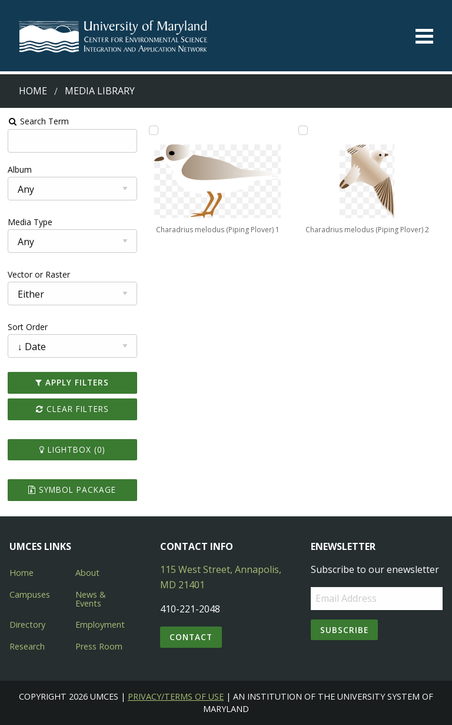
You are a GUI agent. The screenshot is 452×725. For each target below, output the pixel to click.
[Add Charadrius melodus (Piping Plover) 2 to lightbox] (303, 130)
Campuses (29, 594)
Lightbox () (72, 449)
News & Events (90, 598)
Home (33, 90)
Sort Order (28, 326)
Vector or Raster (39, 274)
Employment (100, 624)
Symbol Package (72, 489)
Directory (27, 624)
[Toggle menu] (424, 36)
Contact (191, 636)
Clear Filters (72, 408)
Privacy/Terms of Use (176, 696)
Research (27, 646)
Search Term (38, 121)
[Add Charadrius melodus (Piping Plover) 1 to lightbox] (153, 130)
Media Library (100, 90)
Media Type (30, 222)
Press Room (98, 646)
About (87, 572)
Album (20, 169)
